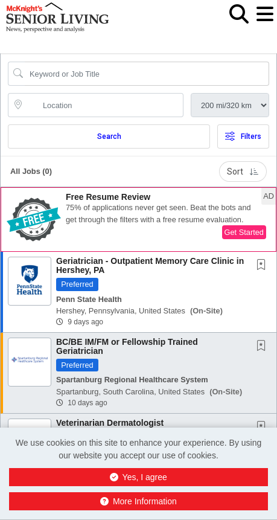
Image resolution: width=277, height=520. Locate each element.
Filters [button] (243, 136)
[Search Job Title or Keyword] (147, 74)
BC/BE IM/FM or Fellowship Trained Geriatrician (127, 346)
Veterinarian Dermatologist (110, 423)
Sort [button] (243, 171)
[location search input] (104, 105)
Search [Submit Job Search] (109, 136)
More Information (138, 501)
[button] (264, 23)
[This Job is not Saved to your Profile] (264, 266)
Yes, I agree (138, 477)
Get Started (244, 232)
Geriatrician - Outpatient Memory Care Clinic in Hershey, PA (150, 265)
